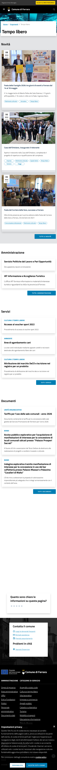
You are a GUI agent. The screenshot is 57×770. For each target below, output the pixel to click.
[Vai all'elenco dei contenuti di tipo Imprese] (9, 161)
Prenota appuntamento (23, 638)
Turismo (23, 711)
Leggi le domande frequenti (24, 631)
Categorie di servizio (30, 680)
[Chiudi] (54, 726)
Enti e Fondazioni (8, 699)
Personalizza (17, 765)
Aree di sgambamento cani (17, 342)
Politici (4, 703)
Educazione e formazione (30, 719)
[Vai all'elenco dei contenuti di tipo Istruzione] (23, 101)
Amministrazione (9, 680)
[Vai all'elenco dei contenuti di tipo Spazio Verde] (34, 161)
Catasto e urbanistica (28, 707)
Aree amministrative (9, 691)
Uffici (3, 695)
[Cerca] (54, 9)
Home (5, 24)
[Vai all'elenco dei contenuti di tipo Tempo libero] (34, 101)
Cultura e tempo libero (29, 691)
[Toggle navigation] (4, 9)
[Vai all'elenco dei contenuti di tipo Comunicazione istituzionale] (13, 223)
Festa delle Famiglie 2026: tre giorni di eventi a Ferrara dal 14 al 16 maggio (28, 87)
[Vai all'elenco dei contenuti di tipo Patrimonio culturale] (11, 101)
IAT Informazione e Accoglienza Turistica (24, 276)
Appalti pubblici (26, 703)
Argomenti (14, 24)
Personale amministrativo (7, 709)
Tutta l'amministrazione (41, 293)
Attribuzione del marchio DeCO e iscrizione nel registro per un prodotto (27, 365)
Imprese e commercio (29, 699)
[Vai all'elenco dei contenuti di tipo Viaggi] (19, 164)
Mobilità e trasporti (27, 715)
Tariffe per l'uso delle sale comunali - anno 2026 (28, 414)
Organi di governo (8, 687)
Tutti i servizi (46, 382)
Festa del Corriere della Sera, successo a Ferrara (23, 210)
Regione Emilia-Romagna (9, 3)
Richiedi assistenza (21, 635)
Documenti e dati (8, 715)
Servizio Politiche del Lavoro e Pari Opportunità (27, 261)
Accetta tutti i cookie (36, 765)
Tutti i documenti (44, 491)
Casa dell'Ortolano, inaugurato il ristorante (21, 147)
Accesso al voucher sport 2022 (19, 324)
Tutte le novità (45, 236)
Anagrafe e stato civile (29, 687)
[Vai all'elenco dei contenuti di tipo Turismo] (9, 164)
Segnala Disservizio (21, 649)
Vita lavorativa (26, 695)
